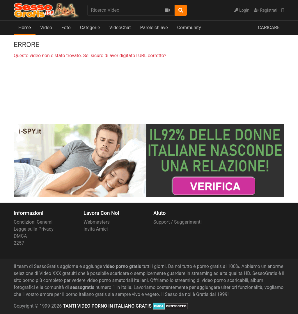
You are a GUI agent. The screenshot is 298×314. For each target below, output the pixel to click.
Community (189, 27)
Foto (66, 27)
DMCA (20, 236)
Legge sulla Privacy (34, 229)
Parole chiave (154, 27)
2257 (19, 243)
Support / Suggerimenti (177, 222)
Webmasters (97, 222)
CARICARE (269, 27)
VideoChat (120, 27)
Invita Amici (96, 229)
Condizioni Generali (34, 222)
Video (46, 27)
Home (24, 27)
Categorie (90, 27)
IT (282, 10)
